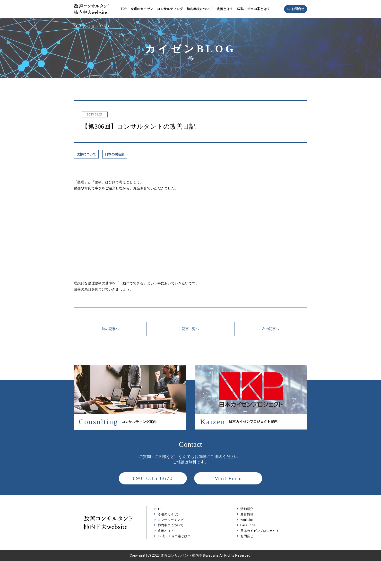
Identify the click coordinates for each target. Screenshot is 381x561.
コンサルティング (170, 9)
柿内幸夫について (200, 9)
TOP (124, 9)
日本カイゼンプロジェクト (259, 531)
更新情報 (246, 514)
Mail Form (228, 478)
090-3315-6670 (153, 478)
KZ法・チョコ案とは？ (253, 9)
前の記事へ (110, 329)
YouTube (246, 520)
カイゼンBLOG (96, 26)
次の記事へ (270, 329)
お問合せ (298, 9)
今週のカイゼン (141, 9)
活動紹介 (246, 509)
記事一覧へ (190, 329)
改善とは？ (225, 9)
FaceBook (247, 525)
